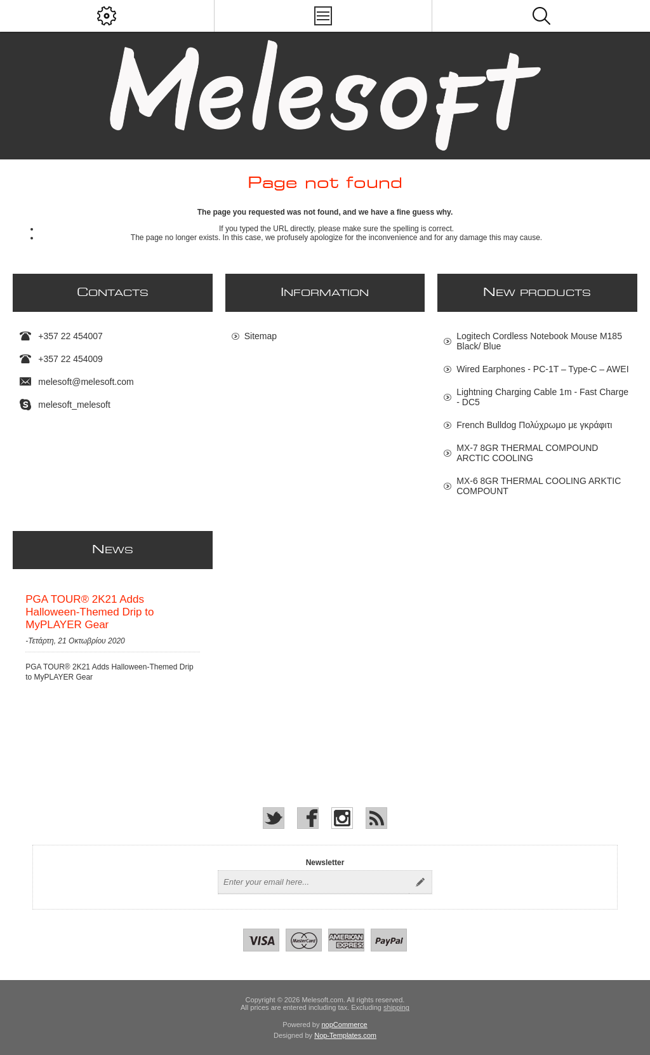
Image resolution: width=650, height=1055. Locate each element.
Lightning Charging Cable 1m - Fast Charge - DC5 (542, 397)
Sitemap (260, 336)
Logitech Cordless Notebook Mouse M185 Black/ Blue (539, 341)
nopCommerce (345, 1024)
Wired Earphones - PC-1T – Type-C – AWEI (542, 369)
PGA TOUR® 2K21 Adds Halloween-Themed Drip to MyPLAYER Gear (89, 612)
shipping (396, 1007)
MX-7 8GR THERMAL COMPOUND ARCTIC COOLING (527, 453)
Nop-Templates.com (345, 1035)
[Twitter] (273, 818)
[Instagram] (342, 818)
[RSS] (376, 818)
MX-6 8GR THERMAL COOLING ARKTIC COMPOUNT (538, 486)
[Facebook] (308, 818)
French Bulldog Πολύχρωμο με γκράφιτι (534, 425)
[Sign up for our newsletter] (313, 882)
